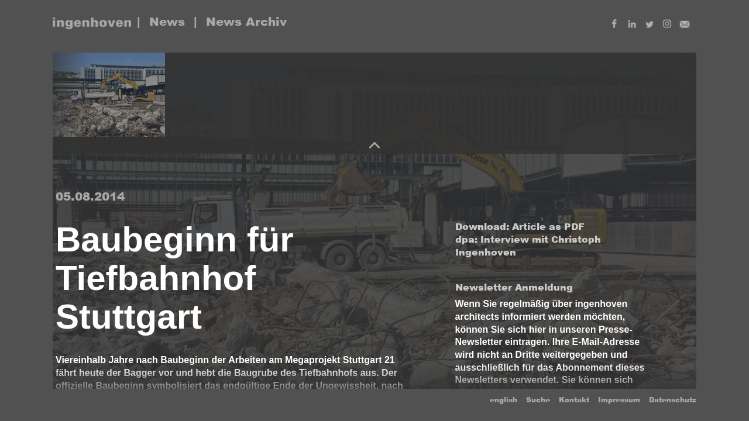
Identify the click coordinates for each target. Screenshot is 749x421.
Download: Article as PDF (520, 226)
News (167, 21)
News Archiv (246, 21)
